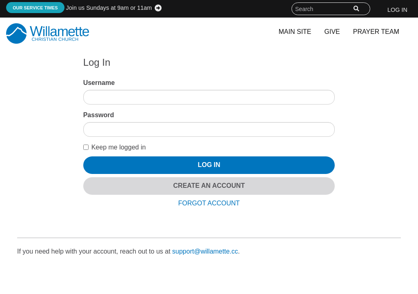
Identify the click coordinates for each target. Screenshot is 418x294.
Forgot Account (209, 203)
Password (98, 114)
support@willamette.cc (205, 251)
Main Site (295, 31)
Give (332, 31)
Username (99, 82)
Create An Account (209, 185)
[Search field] (330, 8)
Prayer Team (376, 31)
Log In (397, 10)
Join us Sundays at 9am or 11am (79, 7)
